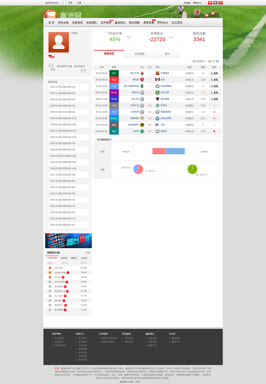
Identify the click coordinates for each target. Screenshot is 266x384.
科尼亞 (164, 105)
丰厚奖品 (152, 341)
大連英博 (134, 112)
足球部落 (59, 286)
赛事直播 (148, 22)
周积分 (74, 258)
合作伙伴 (82, 352)
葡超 (114, 131)
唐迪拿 (164, 131)
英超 (114, 79)
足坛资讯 (177, 22)
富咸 (163, 79)
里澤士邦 (134, 105)
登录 (70, 2)
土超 (114, 105)
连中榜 (64, 258)
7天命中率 (52, 258)
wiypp (74, 33)
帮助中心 (197, 3)
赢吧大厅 (176, 341)
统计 (167, 54)
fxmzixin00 (60, 282)
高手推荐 (106, 22)
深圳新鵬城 (166, 86)
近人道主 (59, 296)
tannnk (58, 277)
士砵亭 (136, 131)
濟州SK (135, 92)
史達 (163, 124)
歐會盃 (114, 118)
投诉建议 (82, 359)
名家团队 (91, 22)
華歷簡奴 (134, 118)
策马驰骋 (59, 310)
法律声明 (82, 356)
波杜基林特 (133, 124)
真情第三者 (60, 291)
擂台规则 (152, 338)
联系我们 (59, 341)
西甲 (114, 73)
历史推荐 (140, 54)
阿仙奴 (136, 79)
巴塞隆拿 (165, 73)
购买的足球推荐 (109, 338)
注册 (79, 2)
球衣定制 (63, 22)
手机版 (187, 3)
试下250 (58, 268)
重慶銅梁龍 (166, 112)
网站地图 (82, 349)
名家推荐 (77, 22)
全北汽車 (165, 92)
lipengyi (58, 300)
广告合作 (82, 345)
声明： (58, 368)
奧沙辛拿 (134, 73)
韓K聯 (114, 92)
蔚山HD (135, 99)
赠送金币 (129, 341)
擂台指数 (134, 22)
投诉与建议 (60, 345)
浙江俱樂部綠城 (131, 86)
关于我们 (82, 338)
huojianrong (60, 272)
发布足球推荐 (108, 341)
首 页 (51, 22)
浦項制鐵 (165, 99)
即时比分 (162, 22)
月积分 (84, 258)
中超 (114, 86)
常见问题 (59, 338)
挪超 (114, 125)
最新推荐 (109, 53)
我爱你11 (59, 305)
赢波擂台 (120, 22)
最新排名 (152, 345)
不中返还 (129, 338)
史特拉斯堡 (166, 118)
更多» (88, 252)
